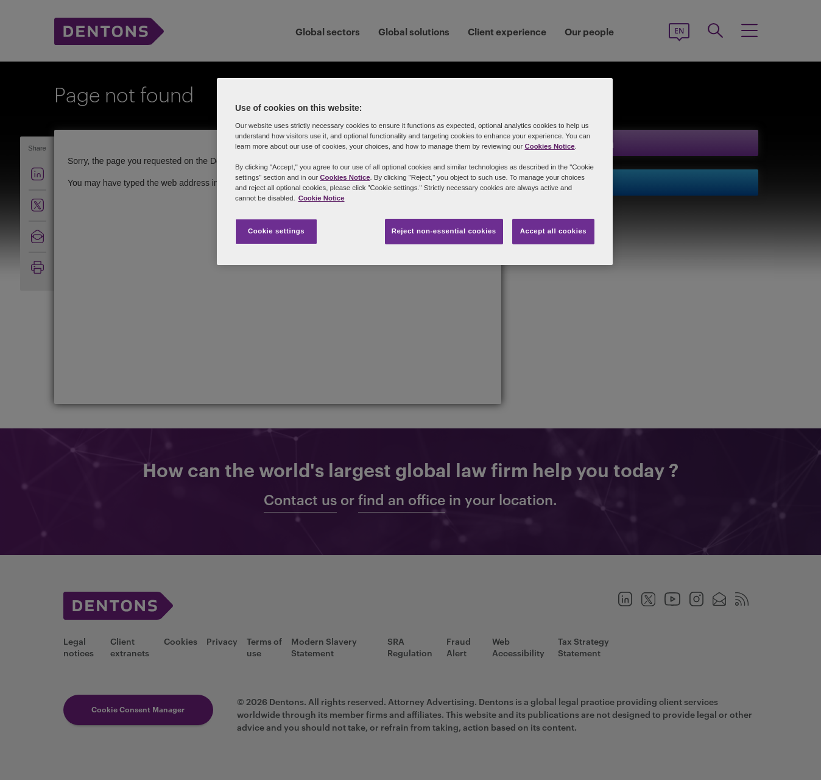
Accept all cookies (553, 231)
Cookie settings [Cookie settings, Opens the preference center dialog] (276, 231)
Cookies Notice (549, 146)
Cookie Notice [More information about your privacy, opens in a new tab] (321, 198)
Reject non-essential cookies (444, 231)
